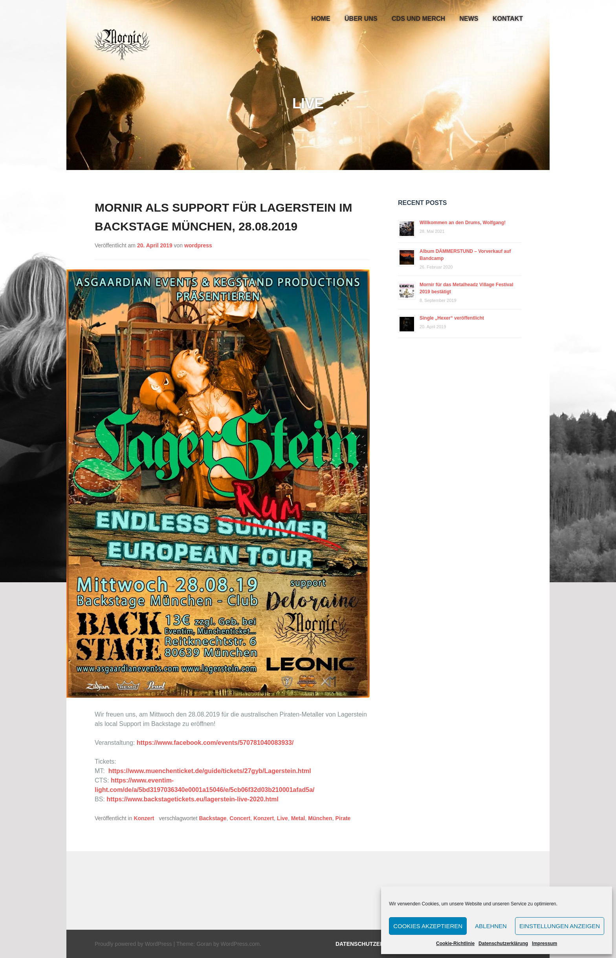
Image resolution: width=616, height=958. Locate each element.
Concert (239, 818)
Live (282, 818)
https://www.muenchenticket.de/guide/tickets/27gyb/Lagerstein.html (209, 771)
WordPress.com (240, 944)
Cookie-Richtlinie (455, 943)
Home (321, 18)
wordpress (198, 245)
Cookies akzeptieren (427, 926)
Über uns (361, 18)
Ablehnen (491, 926)
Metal (298, 818)
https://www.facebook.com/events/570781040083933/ (215, 742)
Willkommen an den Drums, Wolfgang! (463, 222)
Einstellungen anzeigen (559, 926)
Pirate (342, 818)
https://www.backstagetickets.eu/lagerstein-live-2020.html (192, 799)
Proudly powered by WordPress (133, 944)
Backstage (212, 818)
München (320, 818)
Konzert (144, 818)
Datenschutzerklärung (503, 943)
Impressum (544, 943)
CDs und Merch (418, 18)
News (469, 18)
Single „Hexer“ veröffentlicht (452, 318)
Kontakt (508, 18)
